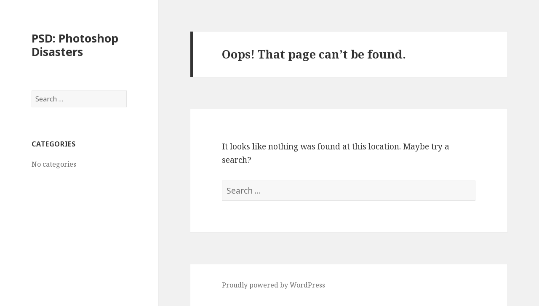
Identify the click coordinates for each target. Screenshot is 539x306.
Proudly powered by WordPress (273, 285)
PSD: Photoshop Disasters (75, 44)
